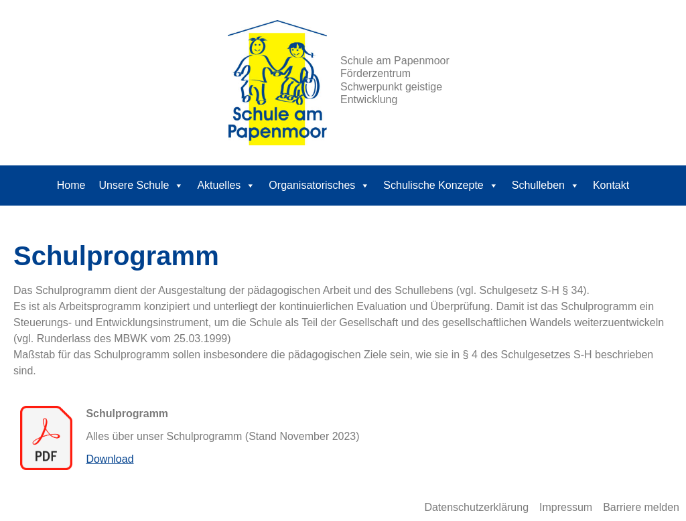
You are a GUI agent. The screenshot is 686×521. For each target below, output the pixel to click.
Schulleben (545, 185)
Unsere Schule (141, 185)
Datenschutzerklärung (476, 507)
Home (71, 185)
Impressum (565, 507)
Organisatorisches (319, 185)
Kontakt (611, 185)
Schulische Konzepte (440, 185)
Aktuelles (226, 185)
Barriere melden (641, 507)
